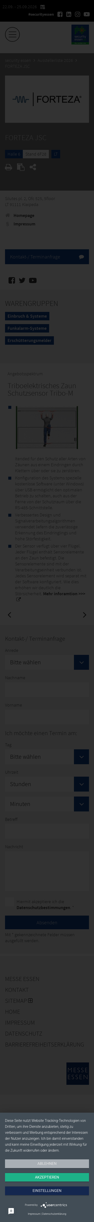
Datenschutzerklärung (54, 1214)
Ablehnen (46, 1163)
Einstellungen (47, 1190)
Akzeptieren (47, 1177)
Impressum (34, 1214)
